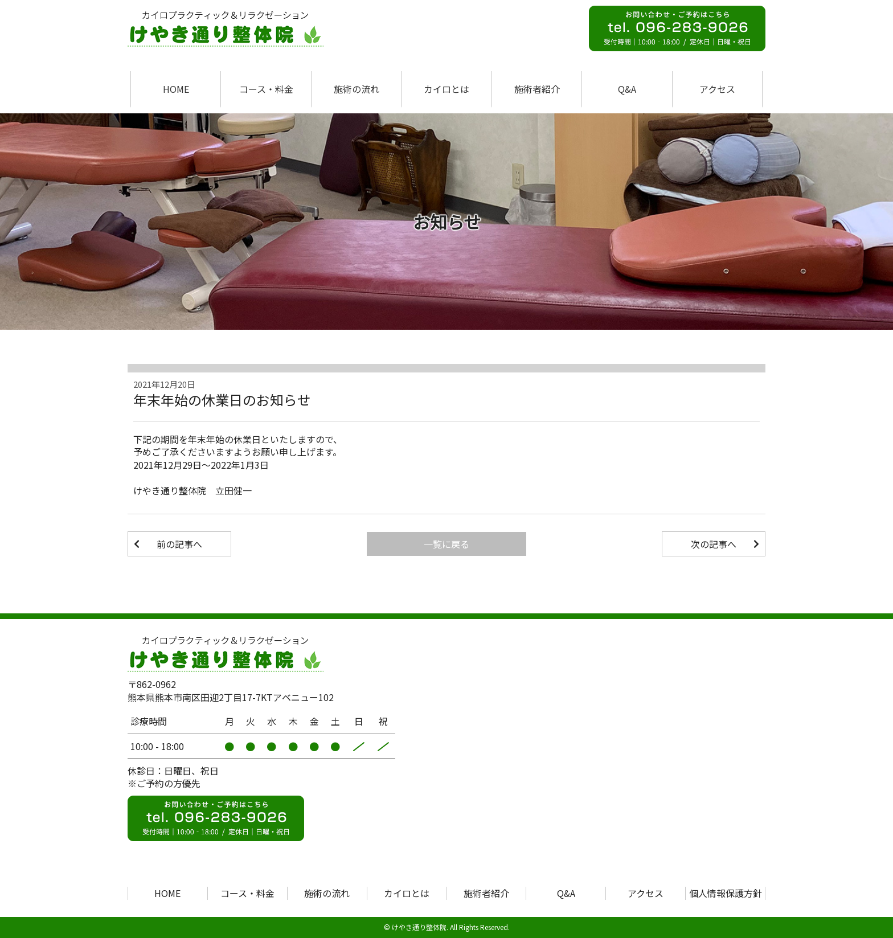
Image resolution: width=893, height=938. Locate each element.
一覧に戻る (446, 544)
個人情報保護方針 (725, 893)
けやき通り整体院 (419, 927)
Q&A (627, 89)
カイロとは (446, 89)
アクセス (717, 89)
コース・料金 (266, 89)
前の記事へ (179, 544)
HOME (176, 89)
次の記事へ (713, 544)
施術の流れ (356, 89)
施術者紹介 (537, 89)
